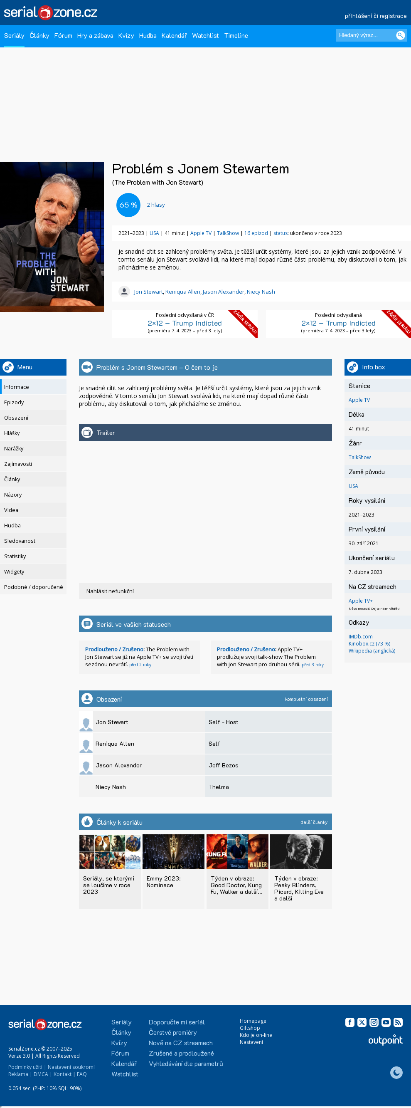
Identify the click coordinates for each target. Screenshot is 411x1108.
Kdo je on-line (256, 1035)
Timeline (236, 35)
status (280, 233)
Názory (13, 494)
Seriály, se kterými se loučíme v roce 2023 (108, 884)
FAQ (82, 1074)
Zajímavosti (18, 463)
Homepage (253, 1020)
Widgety (14, 571)
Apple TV (201, 233)
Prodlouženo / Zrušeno (114, 649)
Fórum (63, 35)
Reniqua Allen (182, 291)
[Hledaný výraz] (371, 35)
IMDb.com (361, 636)
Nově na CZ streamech (181, 1042)
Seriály (14, 35)
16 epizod (256, 233)
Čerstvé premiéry (173, 1032)
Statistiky (15, 556)
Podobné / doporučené (33, 587)
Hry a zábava (95, 35)
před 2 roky (140, 665)
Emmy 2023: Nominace (164, 881)
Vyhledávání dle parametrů (186, 1063)
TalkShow (228, 233)
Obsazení (16, 417)
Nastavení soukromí (71, 1067)
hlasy (156, 204)
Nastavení (251, 1042)
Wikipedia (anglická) (372, 650)
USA (154, 233)
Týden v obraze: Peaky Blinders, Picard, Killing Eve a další (299, 888)
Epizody (14, 402)
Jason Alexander (223, 291)
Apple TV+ (361, 600)
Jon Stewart (148, 291)
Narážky (13, 448)
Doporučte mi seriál (177, 1021)
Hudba (148, 35)
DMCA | (43, 1074)
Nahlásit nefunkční (110, 591)
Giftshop (250, 1027)
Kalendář (174, 35)
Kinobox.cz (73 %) (369, 643)
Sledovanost (19, 540)
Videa (11, 510)
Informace (16, 387)
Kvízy (126, 35)
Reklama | (20, 1074)
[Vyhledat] (400, 35)
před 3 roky (313, 665)
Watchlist (205, 35)
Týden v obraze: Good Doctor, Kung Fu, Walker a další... (237, 884)
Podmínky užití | (27, 1067)
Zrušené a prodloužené (181, 1053)
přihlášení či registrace (376, 16)
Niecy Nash (261, 291)
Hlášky (12, 433)
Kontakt (62, 1074)
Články (39, 35)
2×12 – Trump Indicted (185, 323)
